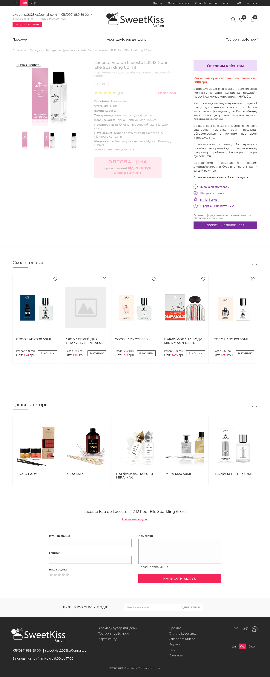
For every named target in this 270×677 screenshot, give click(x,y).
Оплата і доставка (179, 2)
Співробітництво (206, 2)
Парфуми (20, 39)
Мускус (151, 141)
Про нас (158, 2)
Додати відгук (165, 93)
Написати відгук (135, 519)
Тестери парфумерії (241, 39)
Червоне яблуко (143, 124)
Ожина (124, 124)
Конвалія (115, 136)
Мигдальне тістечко (148, 133)
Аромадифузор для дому (126, 39)
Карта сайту (107, 639)
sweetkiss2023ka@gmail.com (35, 14)
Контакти (251, 2)
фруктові (146, 115)
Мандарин (163, 124)
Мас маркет (147, 120)
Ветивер (164, 141)
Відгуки (226, 2)
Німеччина (119, 101)
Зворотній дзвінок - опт (225, 225)
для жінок (111, 105)
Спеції (98, 128)
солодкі (133, 115)
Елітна (120, 120)
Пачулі (99, 145)
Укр (33, 3)
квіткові (120, 115)
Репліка (132, 120)
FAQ (238, 2)
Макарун (100, 136)
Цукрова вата (122, 133)
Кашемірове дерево (130, 141)
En (15, 3)
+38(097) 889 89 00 (27, 650)
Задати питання (27, 24)
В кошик (47, 353)
